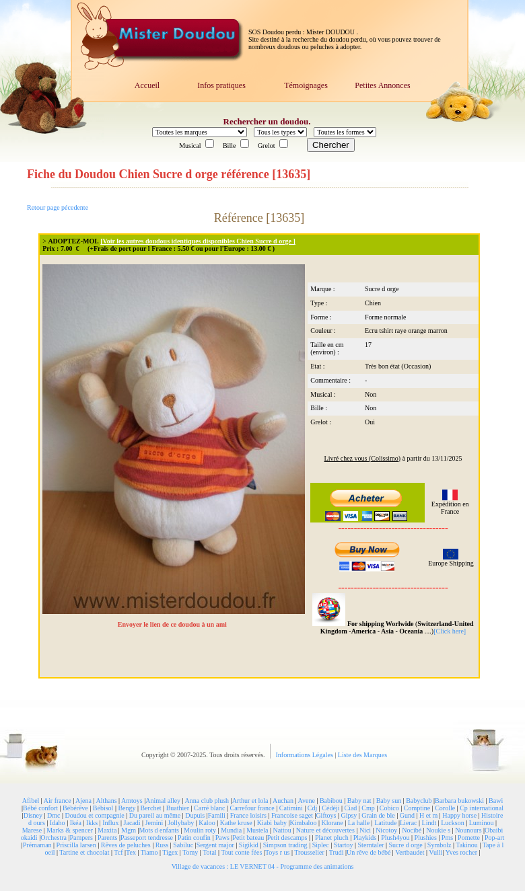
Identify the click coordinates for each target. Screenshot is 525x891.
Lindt (429, 822)
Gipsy (349, 815)
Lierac (408, 822)
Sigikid (248, 845)
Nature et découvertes (325, 830)
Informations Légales (305, 755)
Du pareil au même (154, 815)
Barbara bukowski (459, 800)
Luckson (452, 822)
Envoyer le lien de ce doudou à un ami (173, 624)
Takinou (467, 845)
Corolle (445, 808)
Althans (106, 800)
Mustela (257, 830)
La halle (359, 822)
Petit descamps (287, 837)
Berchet (151, 808)
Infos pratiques (221, 85)
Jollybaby (181, 822)
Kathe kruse (236, 822)
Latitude (385, 822)
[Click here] (449, 631)
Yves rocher (461, 852)
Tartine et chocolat (84, 852)
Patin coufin (194, 837)
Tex (131, 852)
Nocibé (411, 830)
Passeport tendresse (146, 837)
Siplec (320, 845)
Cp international (481, 808)
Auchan (283, 800)
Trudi (336, 852)
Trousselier (309, 852)
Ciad (350, 808)
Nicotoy (386, 830)
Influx (110, 822)
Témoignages (306, 85)
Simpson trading (285, 845)
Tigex (170, 852)
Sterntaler (371, 845)
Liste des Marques (362, 755)
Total (209, 852)
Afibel (31, 800)
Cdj (312, 808)
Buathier (177, 808)
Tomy (190, 852)
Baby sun (389, 800)
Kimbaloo (302, 822)
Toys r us (277, 852)
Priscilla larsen (76, 845)
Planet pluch (332, 837)
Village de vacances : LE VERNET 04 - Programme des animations (263, 866)
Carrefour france (252, 808)
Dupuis (195, 815)
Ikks (92, 822)
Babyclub (418, 800)
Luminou (481, 822)
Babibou (331, 800)
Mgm (128, 830)
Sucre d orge (405, 845)
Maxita (107, 830)
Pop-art (494, 837)
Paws (222, 837)
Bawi (496, 800)
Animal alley (162, 800)
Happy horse (459, 815)
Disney (33, 815)
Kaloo (207, 822)
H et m (428, 815)
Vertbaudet (409, 852)
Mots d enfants (159, 830)
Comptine (417, 808)
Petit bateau (248, 837)
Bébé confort (40, 808)
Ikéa (75, 822)
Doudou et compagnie (95, 815)
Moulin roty (200, 830)
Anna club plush (207, 800)
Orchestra (53, 837)
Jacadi (132, 822)
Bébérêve (75, 808)
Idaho (57, 822)
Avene (306, 800)
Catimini (291, 808)
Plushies (425, 837)
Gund (407, 815)
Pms (447, 837)
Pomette (469, 837)
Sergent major (215, 845)
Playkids (364, 837)
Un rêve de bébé (368, 852)
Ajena (83, 800)
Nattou (282, 830)
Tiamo (149, 852)
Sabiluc (183, 845)
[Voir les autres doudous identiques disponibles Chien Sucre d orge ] (197, 241)
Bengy (126, 808)
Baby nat (359, 800)
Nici (365, 830)
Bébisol (103, 808)
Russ (161, 845)
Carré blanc (209, 808)
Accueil (147, 85)
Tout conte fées (241, 852)
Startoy (343, 845)
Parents (107, 837)
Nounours (468, 830)
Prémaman (37, 845)
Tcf (118, 852)
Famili (216, 815)
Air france (57, 800)
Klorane (332, 822)
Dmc (53, 815)
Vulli (435, 852)
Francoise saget (292, 815)
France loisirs (248, 815)
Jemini (154, 822)
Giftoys (326, 815)
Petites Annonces (382, 85)
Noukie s (438, 830)
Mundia (231, 830)
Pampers (81, 837)
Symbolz (439, 845)
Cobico (389, 808)
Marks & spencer (69, 830)
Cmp (367, 808)
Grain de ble (377, 815)
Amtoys (132, 800)
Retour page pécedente (57, 207)
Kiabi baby (272, 822)
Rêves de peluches (126, 845)
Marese (32, 830)
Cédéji (330, 808)
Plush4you (395, 837)
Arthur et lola (250, 800)
